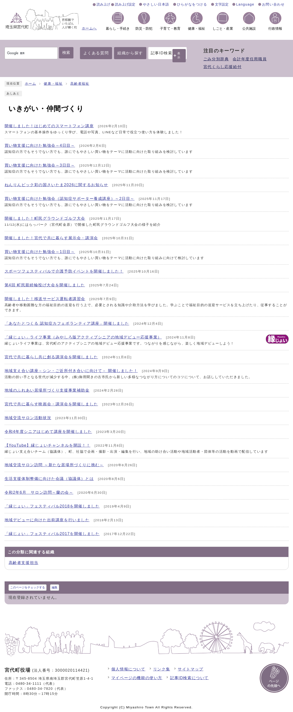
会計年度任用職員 (250, 59)
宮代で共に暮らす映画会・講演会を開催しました (51, 404)
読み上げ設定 (125, 4)
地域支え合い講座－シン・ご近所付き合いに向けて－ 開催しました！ (71, 371)
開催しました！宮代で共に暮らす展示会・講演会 (51, 238)
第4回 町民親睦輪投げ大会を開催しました (45, 285)
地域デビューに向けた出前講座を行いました (47, 520)
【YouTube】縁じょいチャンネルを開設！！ (48, 445)
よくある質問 (96, 53)
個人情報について (128, 669)
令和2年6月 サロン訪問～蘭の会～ (39, 492)
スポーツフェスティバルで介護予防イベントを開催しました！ (64, 271)
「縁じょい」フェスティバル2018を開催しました (52, 506)
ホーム (30, 83)
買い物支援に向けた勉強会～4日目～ (40, 145)
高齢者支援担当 (23, 563)
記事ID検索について (189, 678)
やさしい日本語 (156, 4)
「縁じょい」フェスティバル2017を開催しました (52, 534)
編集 (54, 587)
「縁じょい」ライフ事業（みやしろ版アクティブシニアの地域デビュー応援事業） (83, 337)
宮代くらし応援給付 (222, 67)
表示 (179, 55)
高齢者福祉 (79, 83)
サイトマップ (190, 669)
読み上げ (103, 4)
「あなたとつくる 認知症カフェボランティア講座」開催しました (67, 323)
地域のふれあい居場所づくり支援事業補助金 (47, 390)
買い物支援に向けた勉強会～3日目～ (40, 165)
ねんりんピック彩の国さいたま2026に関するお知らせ (56, 185)
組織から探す (130, 53)
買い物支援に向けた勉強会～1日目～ (40, 252)
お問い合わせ (273, 4)
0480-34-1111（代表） (36, 683)
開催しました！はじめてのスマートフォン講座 (49, 126)
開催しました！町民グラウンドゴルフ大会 (45, 218)
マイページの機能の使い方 (136, 678)
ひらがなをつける (192, 4)
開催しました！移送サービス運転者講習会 (45, 299)
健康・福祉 (53, 83)
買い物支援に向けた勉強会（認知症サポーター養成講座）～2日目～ (70, 199)
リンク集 (161, 669)
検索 (66, 52)
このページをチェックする (27, 587)
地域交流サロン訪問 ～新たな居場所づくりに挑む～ (54, 465)
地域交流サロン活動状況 (28, 418)
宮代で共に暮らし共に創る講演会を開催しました (51, 357)
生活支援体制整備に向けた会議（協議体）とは (49, 479)
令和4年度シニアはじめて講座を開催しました (48, 432)
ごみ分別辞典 (216, 59)
